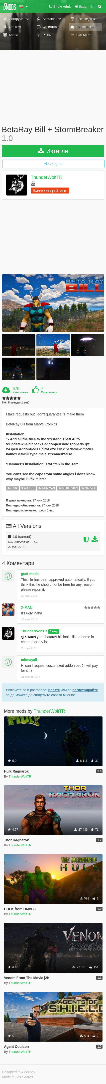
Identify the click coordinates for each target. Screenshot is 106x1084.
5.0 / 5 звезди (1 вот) (15, 402)
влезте (54, 690)
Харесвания (49, 392)
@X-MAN (28, 637)
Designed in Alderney (18, 1072)
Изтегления (20, 392)
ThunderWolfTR (46, 177)
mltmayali (29, 660)
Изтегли (53, 151)
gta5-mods (30, 574)
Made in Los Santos (17, 1077)
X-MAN (26, 607)
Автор (54, 631)
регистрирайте (85, 690)
